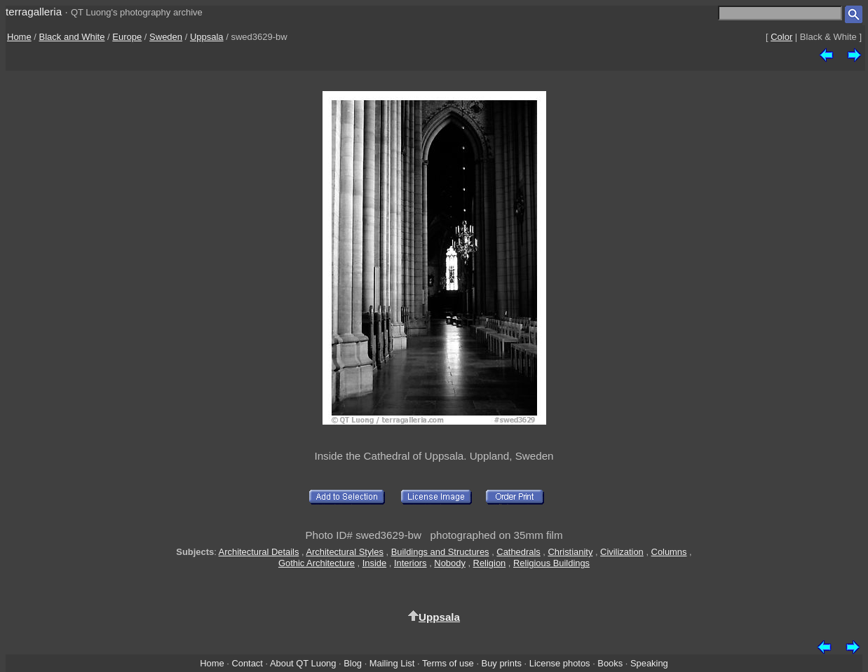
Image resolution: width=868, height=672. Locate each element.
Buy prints (502, 663)
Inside (374, 563)
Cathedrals (518, 552)
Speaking (649, 663)
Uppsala (207, 37)
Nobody (450, 563)
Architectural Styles (344, 552)
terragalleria (34, 12)
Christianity (570, 552)
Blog (353, 663)
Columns (669, 552)
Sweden (165, 37)
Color (781, 37)
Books (610, 663)
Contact (246, 663)
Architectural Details (259, 552)
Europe (127, 37)
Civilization (622, 552)
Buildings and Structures (440, 552)
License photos (559, 663)
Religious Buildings (551, 563)
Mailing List (392, 663)
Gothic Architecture (316, 563)
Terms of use (448, 663)
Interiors (410, 563)
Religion (489, 563)
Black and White (72, 37)
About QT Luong (303, 663)
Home (19, 37)
